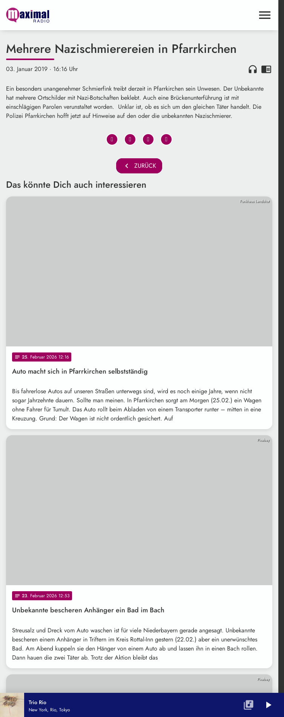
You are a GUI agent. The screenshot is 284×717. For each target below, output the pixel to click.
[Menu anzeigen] (264, 15)
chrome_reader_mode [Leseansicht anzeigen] (266, 69)
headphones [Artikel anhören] (252, 69)
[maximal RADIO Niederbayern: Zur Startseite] (72, 15)
